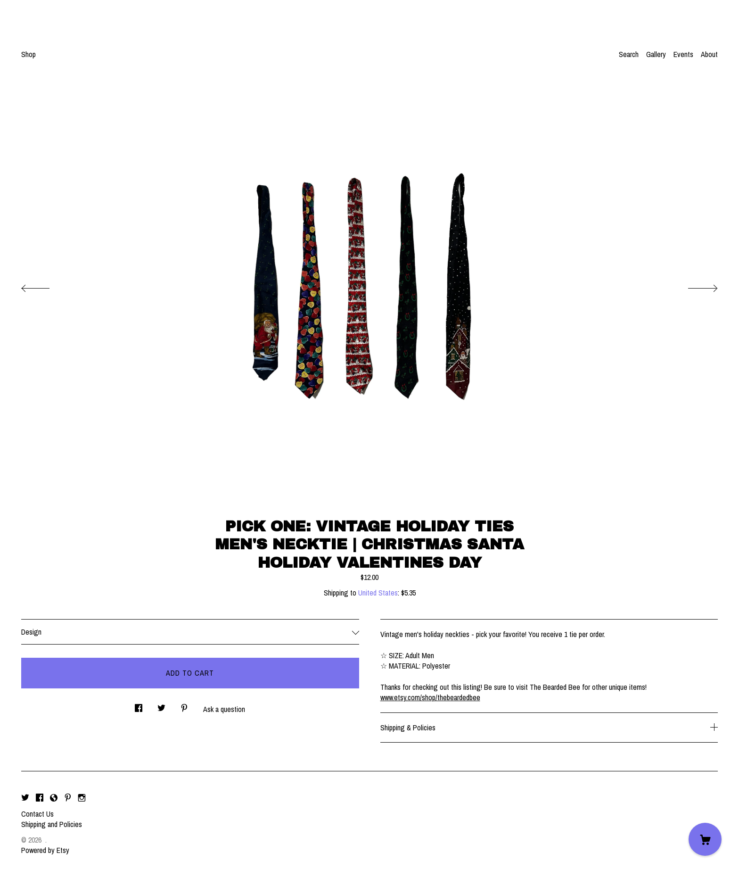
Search (629, 54)
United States (378, 592)
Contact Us (37, 814)
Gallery (656, 54)
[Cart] (705, 839)
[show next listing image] (694, 285)
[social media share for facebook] (138, 705)
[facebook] (39, 798)
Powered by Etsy (45, 850)
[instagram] (81, 798)
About (709, 54)
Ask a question (224, 709)
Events (683, 54)
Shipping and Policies (51, 824)
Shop (28, 54)
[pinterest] (68, 798)
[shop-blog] (53, 798)
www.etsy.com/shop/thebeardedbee (430, 697)
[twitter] (25, 798)
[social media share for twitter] (161, 705)
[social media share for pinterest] (184, 705)
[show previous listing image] (44, 285)
